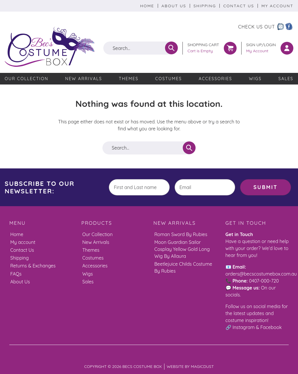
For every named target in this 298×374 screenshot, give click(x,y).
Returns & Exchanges (33, 266)
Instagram (244, 327)
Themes (128, 78)
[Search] (171, 48)
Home (147, 6)
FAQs (16, 273)
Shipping (205, 6)
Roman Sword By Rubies (180, 234)
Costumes (168, 78)
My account (22, 242)
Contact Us (238, 6)
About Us (174, 6)
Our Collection (26, 78)
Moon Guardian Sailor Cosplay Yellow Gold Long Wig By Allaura (182, 249)
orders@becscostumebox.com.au (261, 273)
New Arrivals (83, 78)
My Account (277, 6)
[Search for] (140, 48)
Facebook (271, 327)
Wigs (255, 78)
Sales (286, 78)
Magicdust (202, 366)
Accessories (215, 78)
